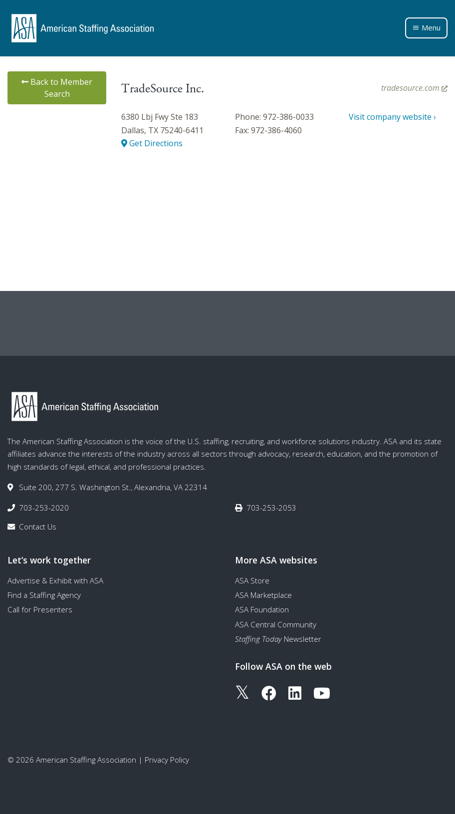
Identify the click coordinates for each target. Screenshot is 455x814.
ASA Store (252, 580)
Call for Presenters (39, 609)
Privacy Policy (167, 760)
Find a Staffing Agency (44, 595)
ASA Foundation (262, 609)
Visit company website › (392, 116)
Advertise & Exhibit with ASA (55, 580)
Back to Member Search (56, 87)
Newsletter (278, 639)
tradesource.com (414, 87)
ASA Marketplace (263, 595)
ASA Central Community (275, 624)
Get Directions (152, 143)
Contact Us (37, 527)
